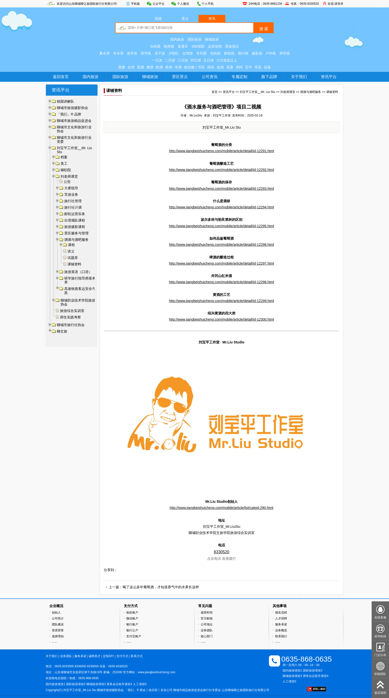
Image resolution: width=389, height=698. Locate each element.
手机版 (135, 3)
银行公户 (132, 630)
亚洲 (140, 67)
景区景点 (180, 77)
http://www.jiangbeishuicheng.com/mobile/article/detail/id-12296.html (221, 245)
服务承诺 (281, 624)
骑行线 (243, 53)
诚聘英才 (94, 656)
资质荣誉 (58, 630)
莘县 (258, 67)
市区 (201, 67)
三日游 (183, 60)
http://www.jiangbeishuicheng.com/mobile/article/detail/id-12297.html (221, 263)
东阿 (239, 67)
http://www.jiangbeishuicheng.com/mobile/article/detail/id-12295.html (221, 226)
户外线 (270, 53)
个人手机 (208, 3)
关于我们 (299, 77)
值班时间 (207, 612)
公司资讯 (210, 77)
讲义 (70, 251)
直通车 (183, 46)
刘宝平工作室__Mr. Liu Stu (257, 92)
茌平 (248, 67)
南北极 (189, 67)
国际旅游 (194, 39)
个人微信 (183, 3)
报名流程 (281, 612)
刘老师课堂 (287, 92)
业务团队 (207, 630)
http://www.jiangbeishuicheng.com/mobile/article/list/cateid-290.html (221, 508)
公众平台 (158, 3)
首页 (215, 92)
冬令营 (118, 53)
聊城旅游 (212, 39)
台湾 (131, 67)
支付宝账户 (133, 636)
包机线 (215, 53)
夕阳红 (173, 53)
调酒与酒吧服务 (310, 92)
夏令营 (104, 53)
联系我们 (281, 636)
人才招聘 (281, 618)
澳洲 (149, 67)
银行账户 (132, 624)
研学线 (146, 53)
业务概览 (281, 630)
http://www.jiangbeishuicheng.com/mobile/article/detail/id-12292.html (221, 170)
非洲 (178, 67)
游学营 (132, 53)
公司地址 (207, 624)
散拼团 (169, 46)
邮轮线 (229, 53)
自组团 (155, 46)
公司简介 (58, 618)
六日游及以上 (226, 60)
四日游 (196, 60)
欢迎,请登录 (335, 3)
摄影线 (257, 53)
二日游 (170, 60)
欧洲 (159, 67)
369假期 (198, 46)
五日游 (208, 60)
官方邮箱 (207, 618)
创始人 (56, 612)
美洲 (168, 67)
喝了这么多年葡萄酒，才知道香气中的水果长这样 (161, 587)
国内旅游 (177, 39)
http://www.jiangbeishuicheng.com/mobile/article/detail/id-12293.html (221, 189)
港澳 (121, 67)
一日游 (157, 60)
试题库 (72, 258)
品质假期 (215, 46)
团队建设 (58, 624)
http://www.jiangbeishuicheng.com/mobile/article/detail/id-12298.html (221, 282)
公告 (67, 182)
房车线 (284, 53)
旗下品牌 (269, 77)
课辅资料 (74, 264)
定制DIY (108, 656)
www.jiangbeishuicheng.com (156, 672)
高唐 (229, 67)
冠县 (267, 67)
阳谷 (210, 67)
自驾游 (187, 53)
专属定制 (239, 77)
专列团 (201, 53)
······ (54, 642)
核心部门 (207, 636)
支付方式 (122, 656)
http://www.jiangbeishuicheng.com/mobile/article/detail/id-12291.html (221, 151)
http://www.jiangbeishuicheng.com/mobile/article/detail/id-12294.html (221, 207)
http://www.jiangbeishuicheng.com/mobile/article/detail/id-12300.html (221, 319)
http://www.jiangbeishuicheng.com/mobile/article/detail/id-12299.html (221, 301)
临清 (220, 67)
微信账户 (132, 618)
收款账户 (132, 612)
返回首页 (61, 77)
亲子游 (160, 53)
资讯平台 (329, 77)
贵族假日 (232, 46)
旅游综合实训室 (72, 311)
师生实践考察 (70, 317)
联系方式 (137, 656)
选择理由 (58, 636)
